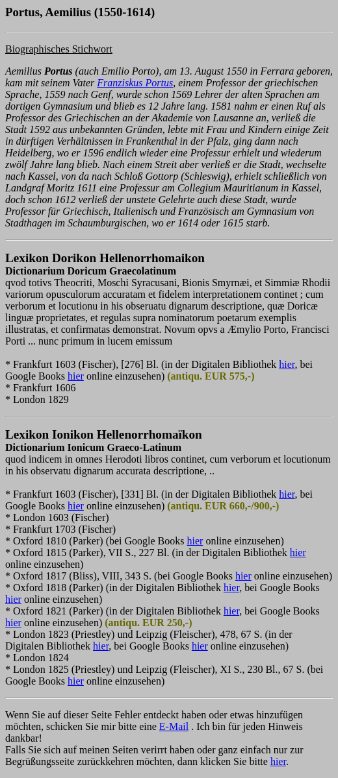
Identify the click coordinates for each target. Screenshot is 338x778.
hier (286, 364)
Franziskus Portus (135, 82)
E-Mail (173, 726)
